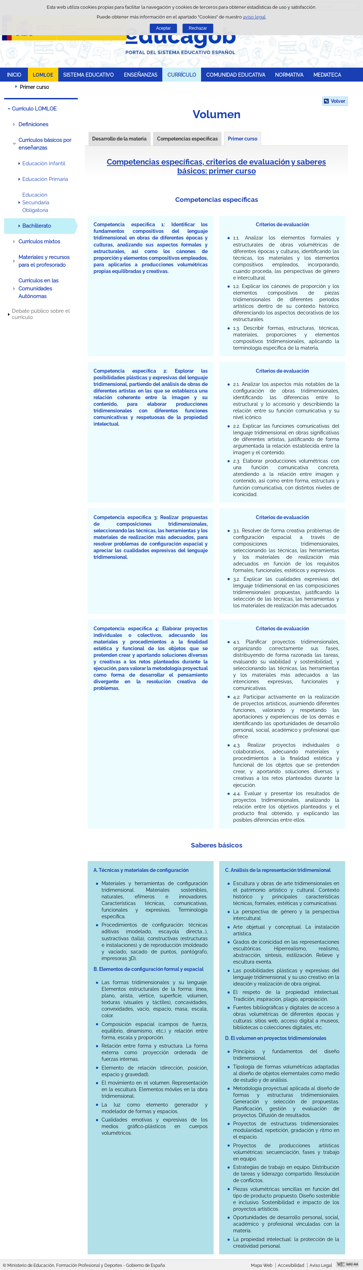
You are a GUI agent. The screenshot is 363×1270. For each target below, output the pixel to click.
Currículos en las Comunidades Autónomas (38, 288)
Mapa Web (261, 1265)
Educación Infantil (43, 163)
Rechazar (198, 28)
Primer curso (242, 139)
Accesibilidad (291, 1265)
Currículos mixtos (39, 241)
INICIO (14, 75)
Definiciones (33, 124)
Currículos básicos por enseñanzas (44, 144)
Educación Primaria (45, 179)
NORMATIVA (289, 75)
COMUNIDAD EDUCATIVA (235, 75)
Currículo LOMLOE (34, 109)
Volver (338, 101)
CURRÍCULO (182, 75)
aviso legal (254, 17)
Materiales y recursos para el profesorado (43, 261)
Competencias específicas (187, 139)
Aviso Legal (321, 1265)
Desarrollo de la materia (119, 139)
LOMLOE (43, 75)
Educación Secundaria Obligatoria (35, 203)
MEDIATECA (327, 75)
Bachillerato (36, 226)
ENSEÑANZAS (140, 75)
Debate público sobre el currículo (41, 314)
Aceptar (163, 28)
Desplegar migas (9, 86)
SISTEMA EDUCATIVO (88, 75)
